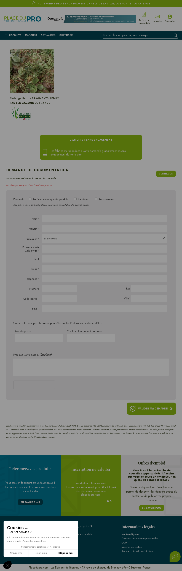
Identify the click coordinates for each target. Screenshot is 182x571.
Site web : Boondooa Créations (137, 551)
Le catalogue (106, 199)
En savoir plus (30, 502)
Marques (31, 35)
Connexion (166, 173)
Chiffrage (66, 35)
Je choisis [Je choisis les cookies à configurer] (41, 553)
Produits (15, 35)
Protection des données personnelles (140, 538)
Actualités (48, 35)
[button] (7, 565)
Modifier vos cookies (132, 546)
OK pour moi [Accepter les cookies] (65, 553)
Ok (109, 501)
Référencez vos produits (80, 534)
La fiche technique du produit (50, 199)
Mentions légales (130, 534)
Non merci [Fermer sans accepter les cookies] (16, 553)
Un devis (83, 199)
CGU (124, 542)
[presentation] (40, 385)
